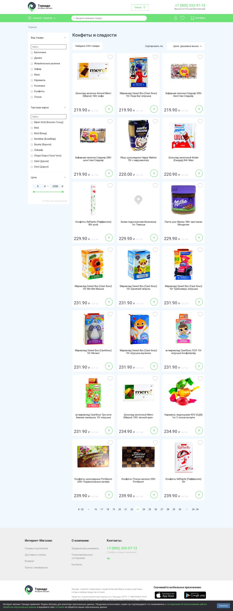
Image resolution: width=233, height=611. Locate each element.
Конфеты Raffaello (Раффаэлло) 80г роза (93, 223)
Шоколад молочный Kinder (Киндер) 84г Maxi (183, 159)
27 (162, 509)
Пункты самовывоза (36, 567)
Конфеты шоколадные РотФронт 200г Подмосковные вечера (93, 480)
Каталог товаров (42, 18)
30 (180, 509)
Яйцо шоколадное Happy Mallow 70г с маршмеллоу (138, 159)
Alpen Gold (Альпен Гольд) (48, 122)
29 (174, 509)
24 (144, 509)
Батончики (40, 52)
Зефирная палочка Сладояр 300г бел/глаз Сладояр (183, 94)
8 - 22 (80, 509)
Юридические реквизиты (85, 548)
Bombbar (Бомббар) (45, 138)
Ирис (37, 74)
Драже (38, 57)
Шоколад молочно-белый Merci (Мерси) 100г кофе (93, 94)
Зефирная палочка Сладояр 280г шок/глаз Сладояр (93, 159)
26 (156, 509)
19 (114, 509)
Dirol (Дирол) (41, 166)
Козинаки (39, 85)
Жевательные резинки (47, 63)
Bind (36, 127)
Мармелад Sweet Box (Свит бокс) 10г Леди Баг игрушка (138, 94)
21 (126, 509)
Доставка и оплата (35, 554)
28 (168, 509)
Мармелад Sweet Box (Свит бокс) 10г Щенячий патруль (138, 287)
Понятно (223, 606)
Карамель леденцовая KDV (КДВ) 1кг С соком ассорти (183, 416)
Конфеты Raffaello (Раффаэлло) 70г (183, 480)
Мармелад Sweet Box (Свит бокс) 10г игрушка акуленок (138, 352)
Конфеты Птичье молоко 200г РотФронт (138, 480)
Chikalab (38, 150)
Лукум (38, 96)
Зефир (37, 69)
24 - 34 (195, 509)
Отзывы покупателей (36, 548)
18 (107, 509)
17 (101, 509)
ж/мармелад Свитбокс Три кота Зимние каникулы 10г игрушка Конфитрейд (93, 417)
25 (150, 509)
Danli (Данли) (41, 161)
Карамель (39, 80)
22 (132, 509)
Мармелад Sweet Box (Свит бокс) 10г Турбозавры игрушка (183, 287)
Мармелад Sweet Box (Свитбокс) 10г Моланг (93, 352)
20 (120, 509)
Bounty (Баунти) (42, 144)
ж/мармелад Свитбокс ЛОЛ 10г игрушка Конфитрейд (183, 352)
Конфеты (39, 91)
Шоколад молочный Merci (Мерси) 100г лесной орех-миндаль (138, 417)
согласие (59, 607)
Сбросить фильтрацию (55, 201)
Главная (32, 27)
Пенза (138, 7)
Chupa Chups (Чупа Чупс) (47, 155)
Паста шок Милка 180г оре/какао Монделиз (183, 223)
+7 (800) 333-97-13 (190, 5)
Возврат (29, 561)
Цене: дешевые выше (187, 46)
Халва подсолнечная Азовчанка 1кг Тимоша (138, 223)
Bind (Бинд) (40, 133)
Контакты (77, 564)
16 (95, 509)
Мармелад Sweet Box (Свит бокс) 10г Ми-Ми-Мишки (93, 287)
